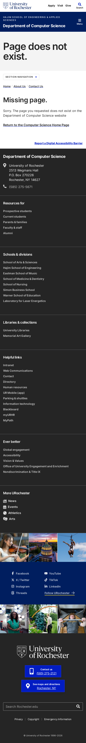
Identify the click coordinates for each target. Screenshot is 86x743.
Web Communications (18, 370)
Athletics (12, 513)
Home (7, 86)
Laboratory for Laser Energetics (24, 301)
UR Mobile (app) (14, 393)
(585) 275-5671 (20, 187)
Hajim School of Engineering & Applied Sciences (31, 19)
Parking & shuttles (15, 398)
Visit (60, 5)
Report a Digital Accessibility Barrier (59, 143)
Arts (9, 519)
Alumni (8, 233)
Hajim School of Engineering (22, 268)
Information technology (19, 404)
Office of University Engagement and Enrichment (36, 466)
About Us (20, 86)
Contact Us (36, 86)
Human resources (15, 387)
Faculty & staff (12, 227)
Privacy (19, 719)
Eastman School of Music (20, 273)
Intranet (8, 365)
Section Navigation (21, 76)
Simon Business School (19, 290)
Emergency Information (58, 719)
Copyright (33, 719)
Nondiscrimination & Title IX (21, 472)
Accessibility (11, 455)
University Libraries (16, 330)
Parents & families (15, 222)
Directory (9, 382)
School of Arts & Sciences (20, 262)
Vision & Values (13, 461)
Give (68, 5)
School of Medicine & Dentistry (23, 279)
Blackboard (10, 409)
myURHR (9, 415)
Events (10, 507)
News (9, 501)
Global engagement (16, 450)
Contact (8, 376)
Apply (51, 5)
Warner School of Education (22, 295)
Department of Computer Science (34, 25)
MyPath (8, 420)
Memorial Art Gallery (17, 336)
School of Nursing (15, 284)
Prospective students (17, 211)
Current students (14, 216)
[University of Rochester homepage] (17, 5)
